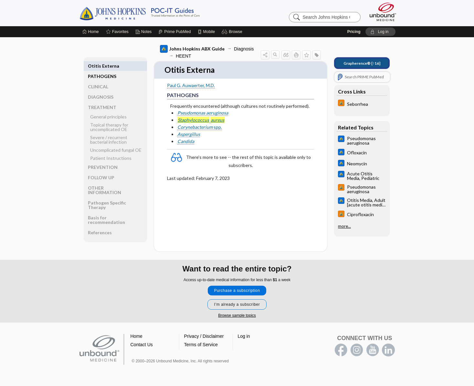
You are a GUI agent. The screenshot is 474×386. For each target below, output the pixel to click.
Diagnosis (244, 48)
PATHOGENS (102, 66)
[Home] (90, 31)
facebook (340, 350)
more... (344, 226)
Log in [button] (244, 336)
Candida (185, 141)
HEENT (183, 56)
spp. (199, 127)
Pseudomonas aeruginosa (202, 113)
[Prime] (174, 31)
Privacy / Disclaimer (204, 336)
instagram (356, 350)
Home (136, 336)
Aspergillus (188, 134)
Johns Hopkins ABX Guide (192, 49)
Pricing (354, 31)
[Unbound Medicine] (383, 12)
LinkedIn (388, 350)
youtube (372, 350)
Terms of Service (201, 344)
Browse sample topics (237, 316)
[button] (233, 31)
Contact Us (142, 344)
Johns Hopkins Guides (159, 13)
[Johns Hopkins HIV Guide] (362, 104)
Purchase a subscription (237, 291)
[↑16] (361, 63)
